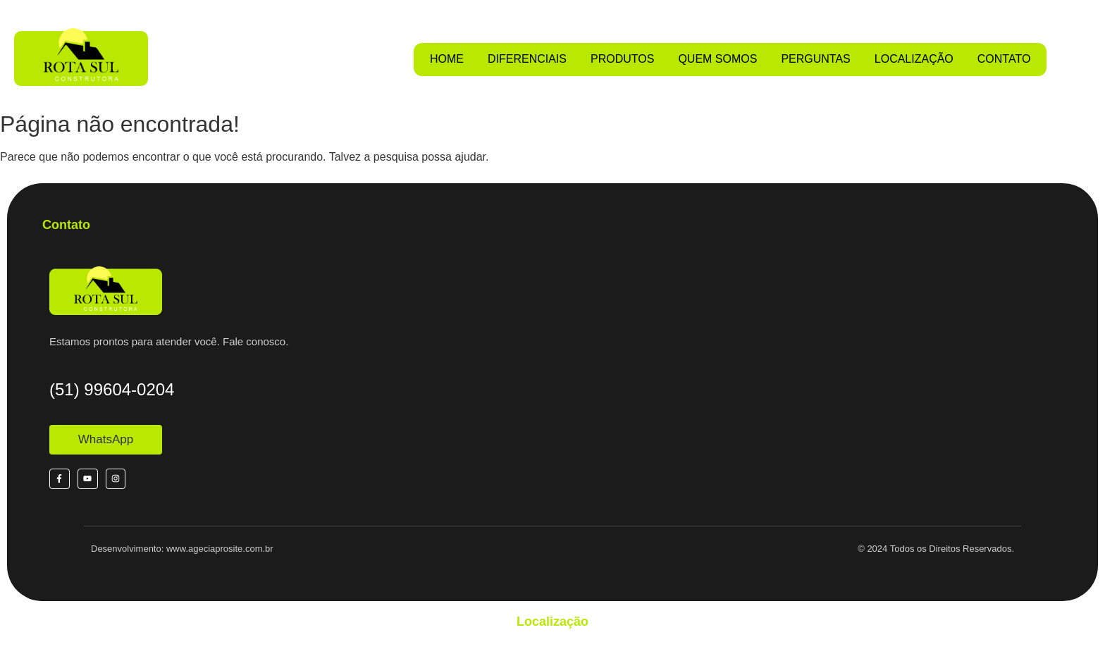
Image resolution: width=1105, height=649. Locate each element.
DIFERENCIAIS (527, 59)
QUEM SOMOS (717, 59)
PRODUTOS (622, 59)
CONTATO (1004, 59)
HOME (447, 59)
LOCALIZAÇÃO (914, 59)
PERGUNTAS (815, 59)
